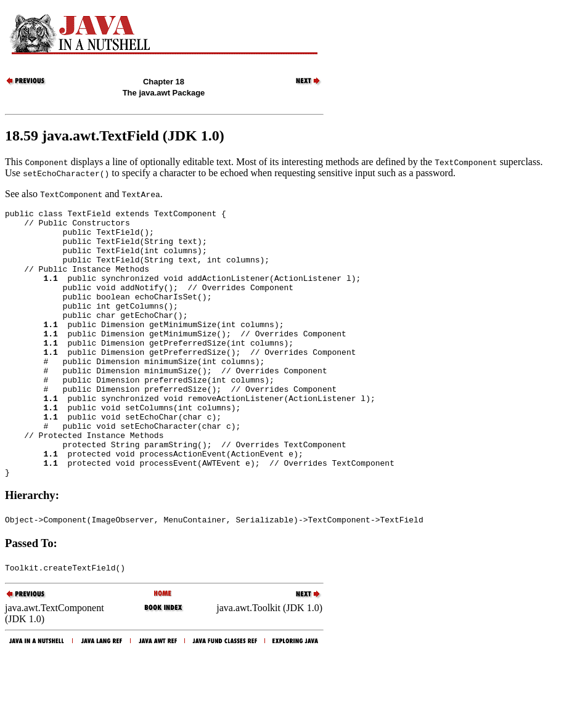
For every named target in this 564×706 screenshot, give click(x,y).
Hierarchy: (32, 548)
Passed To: (31, 596)
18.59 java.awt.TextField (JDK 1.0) (114, 136)
